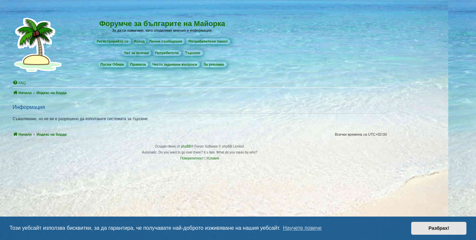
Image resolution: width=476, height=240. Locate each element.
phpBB (186, 146)
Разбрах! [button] (438, 228)
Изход (139, 41)
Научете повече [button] (302, 228)
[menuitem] (112, 41)
